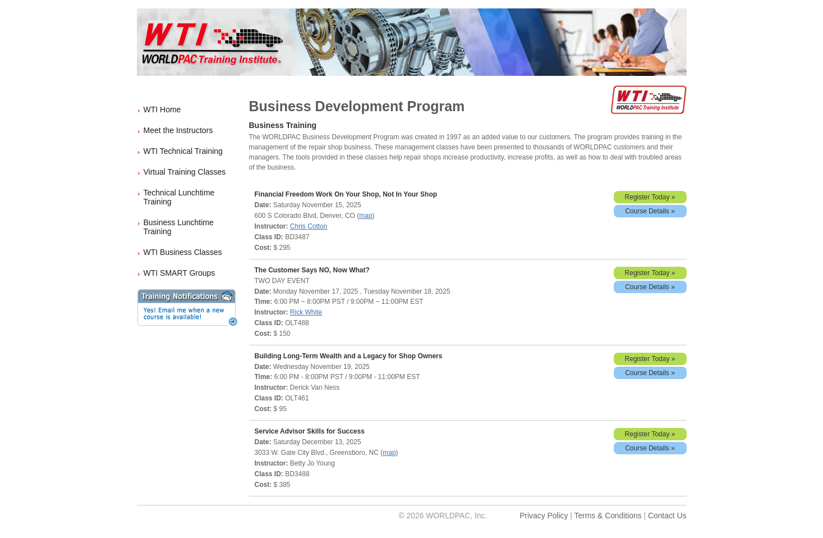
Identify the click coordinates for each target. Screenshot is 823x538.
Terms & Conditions (607, 515)
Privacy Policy (543, 515)
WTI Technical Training (183, 151)
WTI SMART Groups (179, 272)
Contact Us (667, 515)
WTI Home (162, 109)
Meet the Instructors (178, 130)
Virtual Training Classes (185, 171)
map (365, 216)
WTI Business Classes (183, 252)
